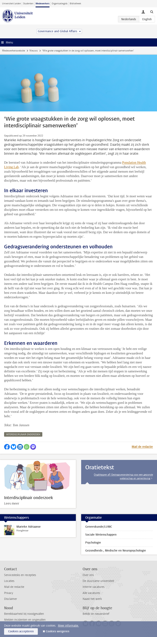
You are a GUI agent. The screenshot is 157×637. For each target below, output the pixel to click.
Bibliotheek (75, 3)
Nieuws (33, 50)
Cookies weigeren (57, 631)
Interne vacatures (93, 587)
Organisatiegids (59, 3)
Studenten (28, 3)
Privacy (8, 593)
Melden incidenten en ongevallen (25, 620)
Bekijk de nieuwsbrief (96, 614)
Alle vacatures (91, 593)
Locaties (9, 581)
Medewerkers (42, 3)
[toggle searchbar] (151, 11)
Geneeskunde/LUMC (98, 527)
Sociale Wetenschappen (101, 535)
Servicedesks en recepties (20, 575)
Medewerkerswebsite (13, 50)
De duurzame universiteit (98, 581)
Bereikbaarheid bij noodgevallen (24, 614)
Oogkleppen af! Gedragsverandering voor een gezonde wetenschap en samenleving (123, 476)
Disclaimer (10, 599)
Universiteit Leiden (11, 3)
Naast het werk (92, 599)
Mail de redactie (142, 447)
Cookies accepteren (21, 631)
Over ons (88, 575)
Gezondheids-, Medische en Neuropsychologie (115, 551)
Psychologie (93, 543)
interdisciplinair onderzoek (23, 434)
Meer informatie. (68, 626)
